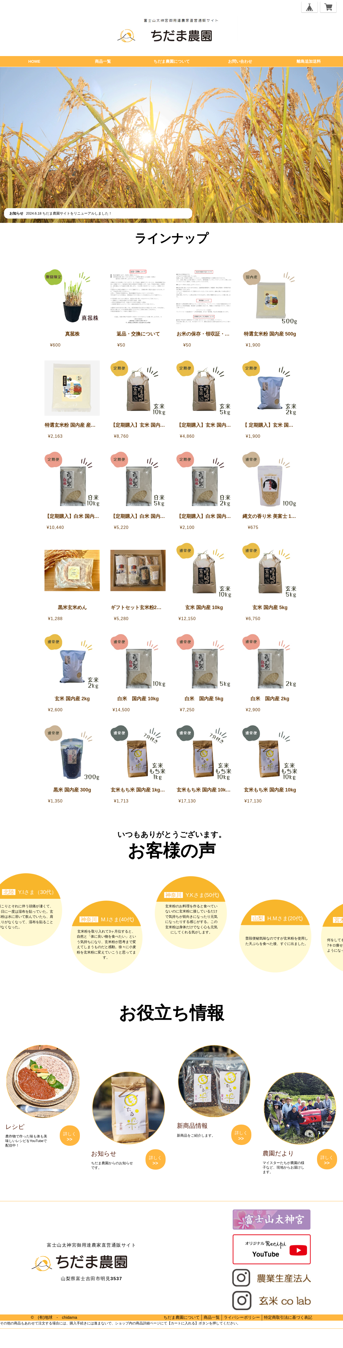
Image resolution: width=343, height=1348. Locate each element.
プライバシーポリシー (16, 1339)
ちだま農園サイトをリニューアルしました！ (77, 213)
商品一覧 (103, 61)
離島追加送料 (309, 61)
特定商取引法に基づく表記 (288, 1317)
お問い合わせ (240, 61)
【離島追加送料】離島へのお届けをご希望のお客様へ (174, 254)
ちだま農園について (172, 61)
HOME (34, 61)
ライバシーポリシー (242, 1317)
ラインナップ (171, 238)
